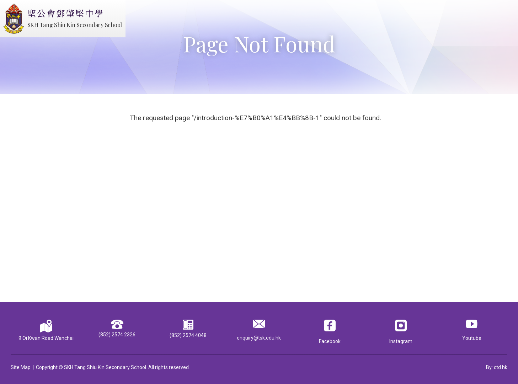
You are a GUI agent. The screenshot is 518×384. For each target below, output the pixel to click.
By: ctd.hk (496, 367)
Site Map (21, 367)
